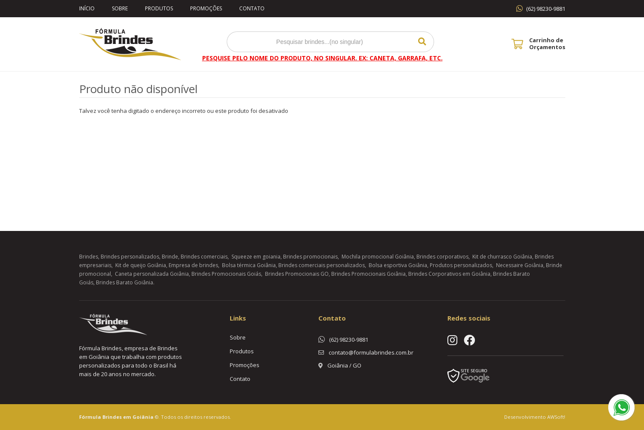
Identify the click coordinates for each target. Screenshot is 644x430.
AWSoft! (556, 417)
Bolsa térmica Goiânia (249, 265)
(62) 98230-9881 (545, 8)
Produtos (159, 8)
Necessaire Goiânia (519, 265)
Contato (252, 8)
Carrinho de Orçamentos (547, 43)
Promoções (206, 8)
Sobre (120, 8)
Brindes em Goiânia (128, 417)
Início (87, 8)
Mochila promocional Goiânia (378, 256)
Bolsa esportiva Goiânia (398, 265)
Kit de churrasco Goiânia (502, 256)
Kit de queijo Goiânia (140, 265)
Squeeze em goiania (255, 256)
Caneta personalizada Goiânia (152, 273)
